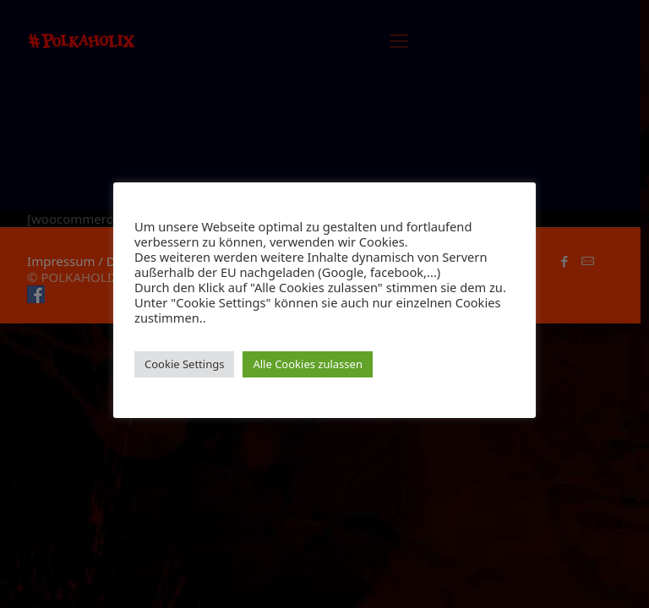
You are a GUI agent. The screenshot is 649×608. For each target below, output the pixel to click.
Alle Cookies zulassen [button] (308, 364)
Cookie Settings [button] (184, 364)
